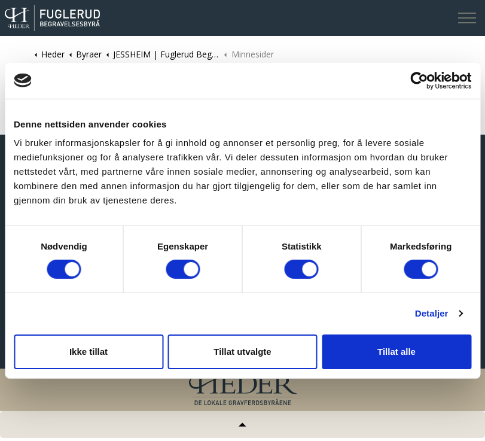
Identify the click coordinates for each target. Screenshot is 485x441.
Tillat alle (396, 351)
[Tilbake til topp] (242, 424)
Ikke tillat (88, 351)
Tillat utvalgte (242, 351)
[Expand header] (467, 18)
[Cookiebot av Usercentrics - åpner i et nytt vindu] (419, 80)
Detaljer (432, 313)
